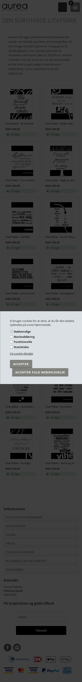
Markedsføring (24, 337)
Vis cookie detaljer (21, 353)
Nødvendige (22, 331)
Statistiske (21, 347)
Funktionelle (23, 342)
